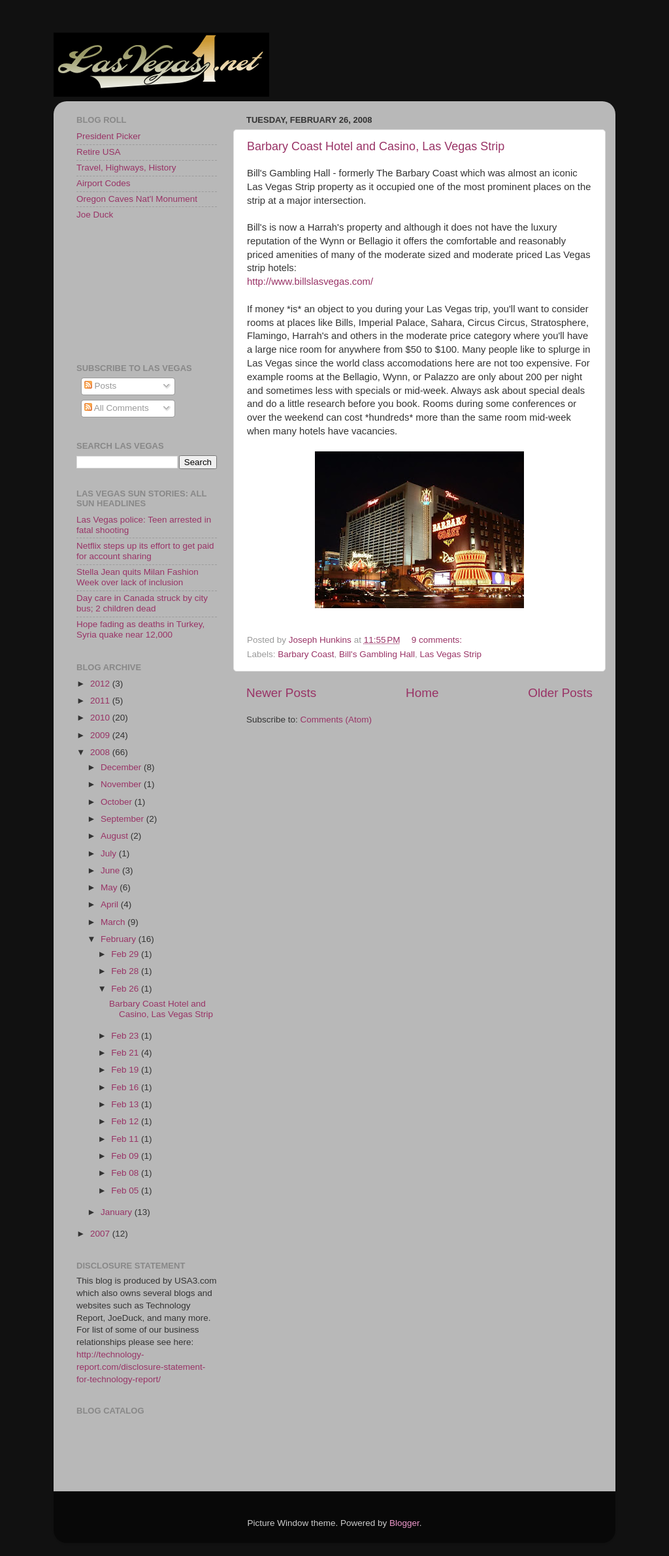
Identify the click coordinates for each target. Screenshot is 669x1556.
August (116, 836)
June (111, 870)
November (122, 784)
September (123, 819)
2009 (101, 735)
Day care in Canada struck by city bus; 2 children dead (142, 603)
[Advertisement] (135, 291)
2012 (101, 684)
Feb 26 (126, 989)
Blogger (404, 1523)
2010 (101, 717)
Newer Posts (281, 693)
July (110, 853)
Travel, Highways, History (126, 167)
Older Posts (560, 693)
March (114, 922)
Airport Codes (103, 183)
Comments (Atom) (336, 719)
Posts (100, 386)
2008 (101, 752)
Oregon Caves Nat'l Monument (136, 199)
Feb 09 (126, 1156)
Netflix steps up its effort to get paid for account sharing (145, 551)
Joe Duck (94, 214)
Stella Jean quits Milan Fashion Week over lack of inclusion (137, 577)
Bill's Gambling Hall (377, 654)
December (122, 767)
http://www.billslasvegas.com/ (310, 281)
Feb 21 (126, 1053)
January (118, 1212)
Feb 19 (126, 1070)
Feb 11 (126, 1139)
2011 (101, 700)
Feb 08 (126, 1173)
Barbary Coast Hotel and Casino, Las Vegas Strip (375, 146)
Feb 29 (126, 954)
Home (422, 693)
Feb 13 (126, 1104)
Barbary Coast (306, 654)
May (110, 887)
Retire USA (98, 152)
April (111, 904)
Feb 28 (126, 971)
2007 (101, 1234)
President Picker (108, 136)
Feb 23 (126, 1036)
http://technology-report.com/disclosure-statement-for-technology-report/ (140, 1367)
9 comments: (438, 640)
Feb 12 (126, 1121)
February (120, 939)
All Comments (116, 408)
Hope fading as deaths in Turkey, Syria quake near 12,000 (140, 629)
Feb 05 (126, 1190)
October (118, 802)
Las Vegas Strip (451, 654)
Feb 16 (126, 1087)
